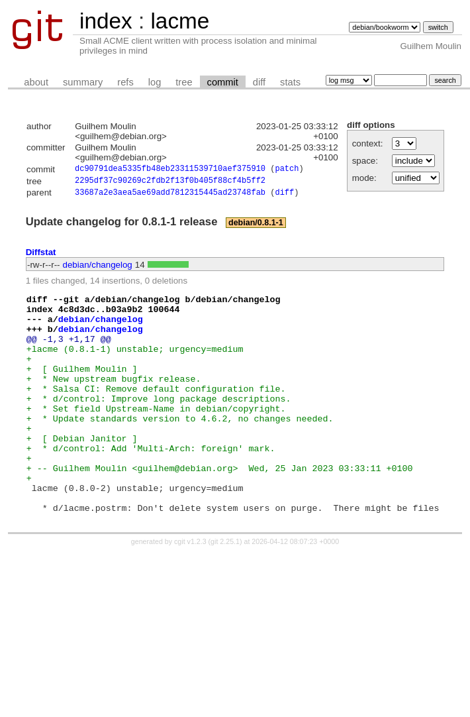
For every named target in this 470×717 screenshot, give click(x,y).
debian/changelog (97, 268)
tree (183, 82)
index (105, 21)
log (155, 82)
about (36, 82)
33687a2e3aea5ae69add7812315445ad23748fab (170, 195)
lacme (179, 21)
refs (125, 82)
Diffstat (41, 255)
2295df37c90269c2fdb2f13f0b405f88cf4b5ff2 (170, 182)
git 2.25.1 (225, 588)
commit (222, 82)
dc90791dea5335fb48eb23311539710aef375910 (170, 170)
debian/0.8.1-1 (255, 226)
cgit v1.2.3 (190, 588)
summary (83, 82)
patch (287, 170)
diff (259, 82)
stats (290, 82)
